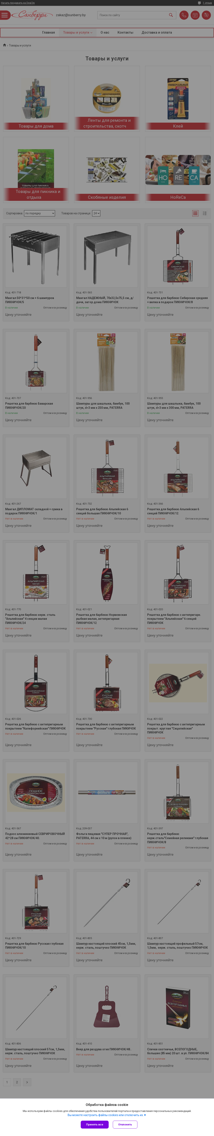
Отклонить (125, 1124)
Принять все (94, 1124)
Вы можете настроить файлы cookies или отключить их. (106, 1115)
